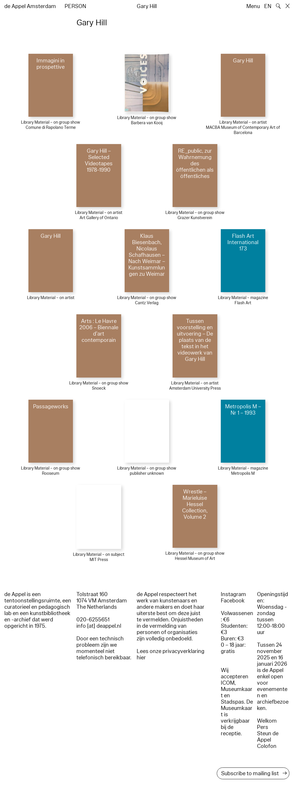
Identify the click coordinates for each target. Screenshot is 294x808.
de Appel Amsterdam (30, 6)
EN (267, 6)
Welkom (267, 721)
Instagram (233, 594)
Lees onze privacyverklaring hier (170, 654)
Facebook (233, 600)
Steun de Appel (267, 737)
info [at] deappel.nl (98, 626)
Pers (262, 727)
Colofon (266, 746)
